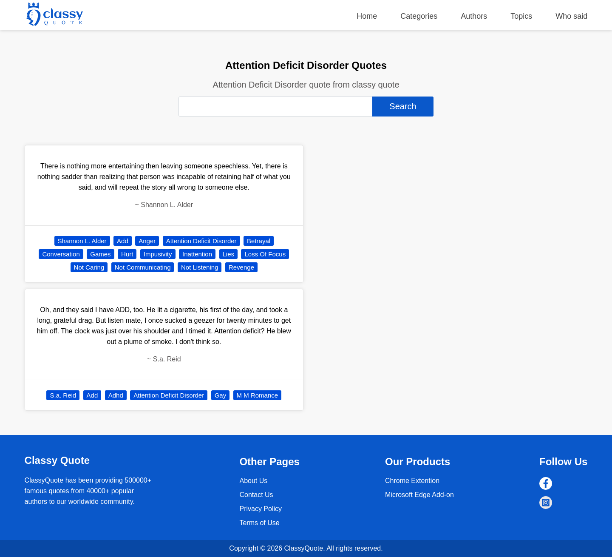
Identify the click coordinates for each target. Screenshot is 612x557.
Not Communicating (143, 267)
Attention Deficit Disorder (201, 240)
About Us (253, 480)
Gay (221, 395)
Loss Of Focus (265, 254)
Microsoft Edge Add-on (419, 494)
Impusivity (158, 254)
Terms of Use (259, 522)
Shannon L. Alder (82, 240)
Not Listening (199, 267)
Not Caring (89, 267)
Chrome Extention (412, 480)
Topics (521, 16)
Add (122, 240)
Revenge (241, 267)
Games (100, 254)
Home (367, 16)
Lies (229, 254)
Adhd (115, 395)
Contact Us (256, 494)
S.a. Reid (63, 395)
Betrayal (258, 240)
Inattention (197, 254)
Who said (571, 16)
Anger (147, 240)
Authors (474, 16)
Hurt (127, 254)
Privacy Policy (260, 508)
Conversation (60, 254)
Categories (418, 16)
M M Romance (257, 395)
